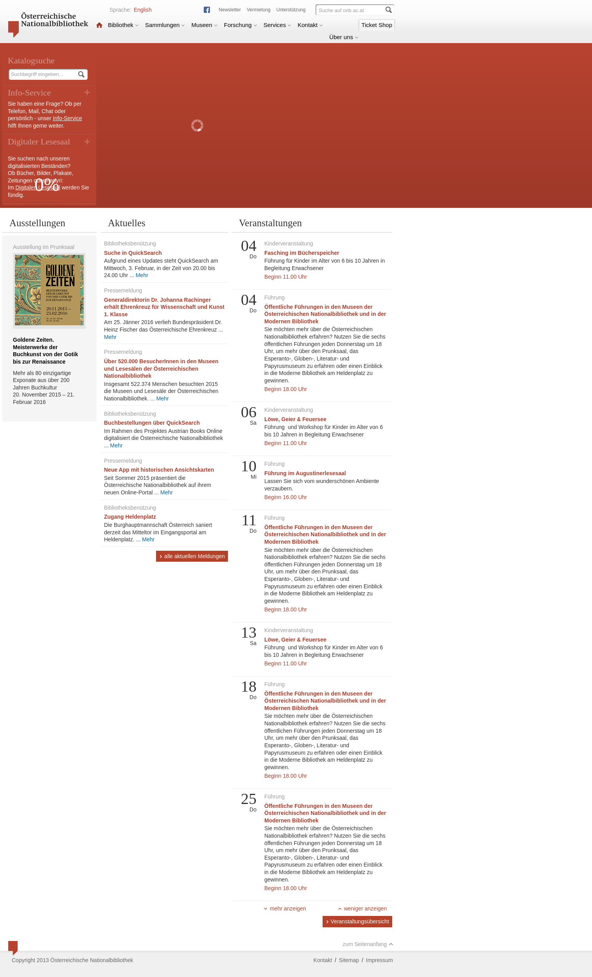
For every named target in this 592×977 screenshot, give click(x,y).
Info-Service (67, 118)
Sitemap (349, 960)
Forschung (240, 25)
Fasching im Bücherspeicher (301, 253)
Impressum (379, 960)
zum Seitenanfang (368, 944)
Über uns (344, 37)
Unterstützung (291, 10)
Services (278, 25)
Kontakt (310, 25)
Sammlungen (165, 25)
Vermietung (259, 10)
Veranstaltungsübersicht (357, 921)
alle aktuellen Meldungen (192, 556)
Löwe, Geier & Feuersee (295, 419)
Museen (204, 25)
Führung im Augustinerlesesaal (305, 473)
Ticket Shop (376, 25)
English (143, 10)
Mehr (142, 275)
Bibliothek (123, 25)
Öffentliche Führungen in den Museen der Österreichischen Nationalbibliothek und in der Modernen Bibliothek (325, 314)
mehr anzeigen (284, 908)
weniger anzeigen (362, 908)
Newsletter (230, 10)
